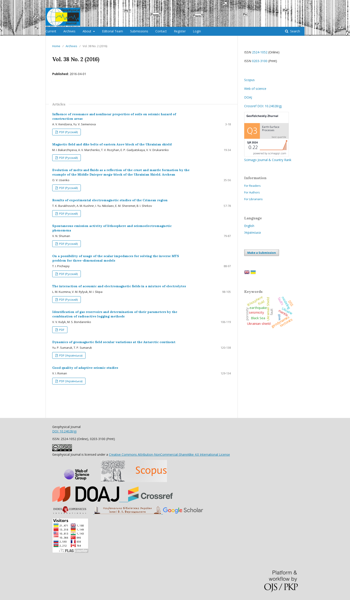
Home (56, 46)
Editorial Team (112, 31)
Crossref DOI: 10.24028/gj (263, 106)
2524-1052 (259, 52)
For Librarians (253, 199)
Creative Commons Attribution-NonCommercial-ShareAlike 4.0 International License (169, 454)
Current (51, 31)
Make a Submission (261, 253)
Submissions (139, 31)
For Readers (252, 186)
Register (180, 31)
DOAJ (248, 97)
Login (197, 31)
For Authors (252, 192)
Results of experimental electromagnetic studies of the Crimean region (110, 200)
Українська (252, 232)
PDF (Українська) (70, 355)
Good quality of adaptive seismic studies (85, 368)
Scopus (249, 80)
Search (294, 31)
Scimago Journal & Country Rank (267, 157)
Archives (69, 31)
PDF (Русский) (68, 132)
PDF (61, 330)
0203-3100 (259, 61)
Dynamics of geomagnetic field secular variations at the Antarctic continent (113, 342)
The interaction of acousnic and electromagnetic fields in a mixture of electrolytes (119, 286)
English (249, 226)
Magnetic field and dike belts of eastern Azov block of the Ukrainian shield (112, 144)
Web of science (255, 88)
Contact (161, 31)
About (87, 31)
